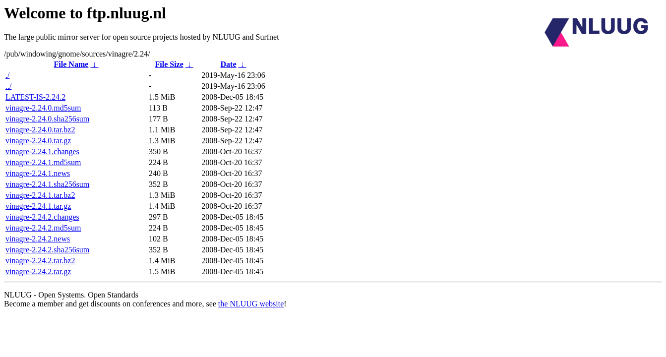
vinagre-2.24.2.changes (42, 217)
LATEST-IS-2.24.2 (35, 97)
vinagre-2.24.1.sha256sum (47, 184)
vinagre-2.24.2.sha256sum (47, 249)
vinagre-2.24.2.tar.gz (38, 271)
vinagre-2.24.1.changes (42, 151)
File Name (71, 64)
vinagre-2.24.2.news (37, 239)
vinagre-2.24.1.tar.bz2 (40, 195)
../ (8, 86)
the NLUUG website (251, 303)
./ (7, 75)
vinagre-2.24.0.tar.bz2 (40, 129)
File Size (169, 64)
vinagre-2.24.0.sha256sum (47, 119)
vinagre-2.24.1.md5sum (43, 162)
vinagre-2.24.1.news (37, 173)
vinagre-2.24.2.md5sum (43, 228)
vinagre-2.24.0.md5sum (43, 108)
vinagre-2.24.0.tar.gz (38, 140)
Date (229, 64)
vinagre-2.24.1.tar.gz (38, 206)
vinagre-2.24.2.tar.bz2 (40, 260)
